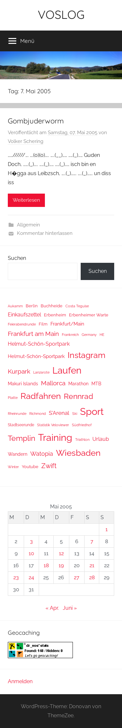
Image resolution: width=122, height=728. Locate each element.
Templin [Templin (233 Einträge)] (21, 438)
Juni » (70, 608)
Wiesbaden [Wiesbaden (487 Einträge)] (78, 453)
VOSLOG (61, 14)
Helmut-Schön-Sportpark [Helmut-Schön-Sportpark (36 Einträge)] (39, 344)
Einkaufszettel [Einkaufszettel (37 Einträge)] (24, 315)
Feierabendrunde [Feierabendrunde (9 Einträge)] (22, 324)
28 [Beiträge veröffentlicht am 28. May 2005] (92, 577)
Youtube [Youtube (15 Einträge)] (30, 466)
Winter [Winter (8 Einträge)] (13, 467)
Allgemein (28, 225)
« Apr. (52, 608)
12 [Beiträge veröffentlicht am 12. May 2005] (61, 553)
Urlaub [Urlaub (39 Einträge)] (100, 439)
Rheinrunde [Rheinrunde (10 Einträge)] (17, 413)
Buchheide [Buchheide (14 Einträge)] (51, 305)
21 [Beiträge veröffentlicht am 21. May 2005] (91, 565)
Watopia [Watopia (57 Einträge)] (41, 453)
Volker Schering (25, 141)
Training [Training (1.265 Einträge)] (55, 437)
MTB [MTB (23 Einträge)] (96, 383)
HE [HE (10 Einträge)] (102, 334)
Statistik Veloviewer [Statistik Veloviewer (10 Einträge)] (53, 425)
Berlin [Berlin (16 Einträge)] (32, 305)
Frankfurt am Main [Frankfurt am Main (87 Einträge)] (33, 334)
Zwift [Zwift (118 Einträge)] (49, 466)
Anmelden (20, 681)
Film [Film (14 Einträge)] (43, 324)
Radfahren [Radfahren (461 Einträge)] (40, 396)
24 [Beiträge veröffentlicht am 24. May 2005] (31, 577)
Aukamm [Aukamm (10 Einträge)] (15, 306)
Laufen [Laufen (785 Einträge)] (66, 370)
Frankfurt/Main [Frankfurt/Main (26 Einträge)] (67, 323)
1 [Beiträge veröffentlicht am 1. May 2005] (106, 529)
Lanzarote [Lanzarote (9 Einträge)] (41, 372)
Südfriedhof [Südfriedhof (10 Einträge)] (82, 425)
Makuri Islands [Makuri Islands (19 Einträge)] (23, 383)
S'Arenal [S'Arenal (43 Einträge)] (59, 413)
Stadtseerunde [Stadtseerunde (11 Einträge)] (21, 425)
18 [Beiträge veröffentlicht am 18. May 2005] (46, 565)
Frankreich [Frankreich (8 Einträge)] (70, 335)
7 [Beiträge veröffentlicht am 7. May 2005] (91, 541)
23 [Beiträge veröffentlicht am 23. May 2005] (16, 577)
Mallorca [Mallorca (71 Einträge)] (53, 383)
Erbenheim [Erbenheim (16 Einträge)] (55, 315)
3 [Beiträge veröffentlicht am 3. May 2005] (31, 541)
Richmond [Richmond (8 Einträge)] (37, 413)
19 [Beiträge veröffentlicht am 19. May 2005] (61, 565)
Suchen (17, 258)
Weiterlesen (26, 200)
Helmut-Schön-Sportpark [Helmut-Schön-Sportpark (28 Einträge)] (36, 356)
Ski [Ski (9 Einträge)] (74, 414)
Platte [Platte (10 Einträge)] (13, 397)
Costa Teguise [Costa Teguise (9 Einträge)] (77, 306)
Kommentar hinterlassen (45, 233)
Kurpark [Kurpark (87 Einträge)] (19, 371)
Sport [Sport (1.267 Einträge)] (92, 411)
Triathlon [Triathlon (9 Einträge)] (82, 440)
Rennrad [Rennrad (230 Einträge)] (78, 396)
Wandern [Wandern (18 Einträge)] (17, 454)
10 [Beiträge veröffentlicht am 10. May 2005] (31, 553)
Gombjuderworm (36, 120)
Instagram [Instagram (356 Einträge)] (86, 355)
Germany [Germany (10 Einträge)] (89, 334)
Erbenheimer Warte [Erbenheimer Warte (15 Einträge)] (88, 315)
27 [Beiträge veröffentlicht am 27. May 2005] (76, 577)
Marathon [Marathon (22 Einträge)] (78, 383)
